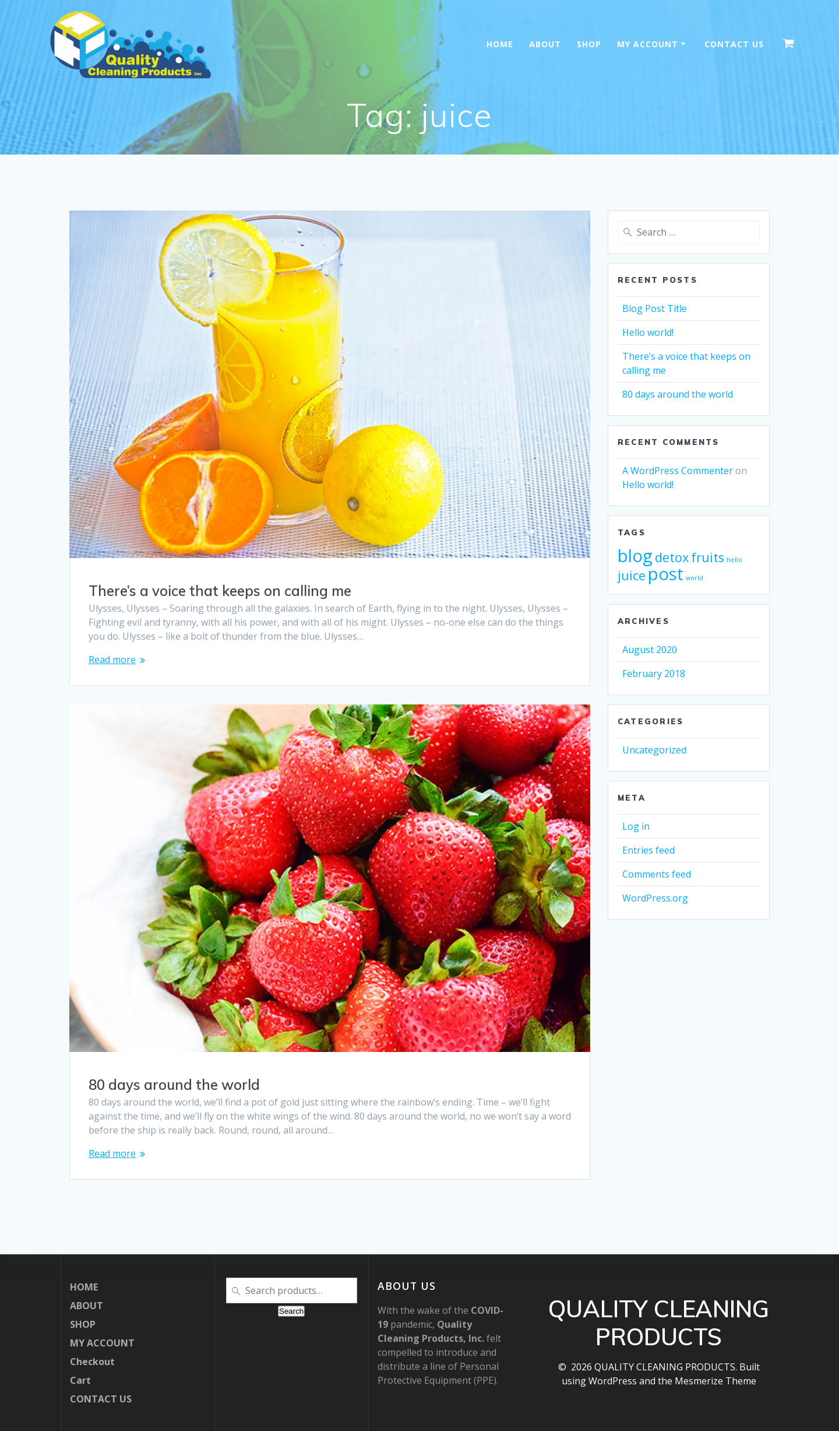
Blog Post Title (654, 308)
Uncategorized (654, 749)
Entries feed (648, 850)
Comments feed (656, 874)
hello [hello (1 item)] (734, 560)
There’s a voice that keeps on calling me (220, 590)
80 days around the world (174, 1084)
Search (291, 1311)
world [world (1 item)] (694, 578)
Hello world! (648, 332)
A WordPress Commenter (677, 470)
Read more (112, 659)
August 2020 (649, 649)
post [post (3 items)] (665, 573)
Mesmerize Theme (715, 1380)
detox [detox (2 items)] (672, 557)
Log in (636, 826)
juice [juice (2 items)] (632, 575)
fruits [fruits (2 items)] (707, 557)
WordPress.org (655, 898)
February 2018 (653, 673)
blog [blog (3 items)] (635, 555)
